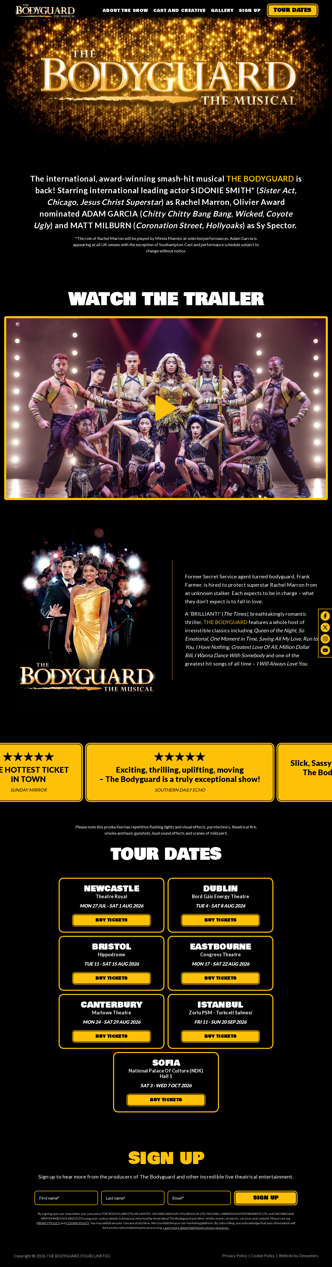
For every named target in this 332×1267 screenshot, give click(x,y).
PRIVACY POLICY (48, 1223)
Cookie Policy (263, 1255)
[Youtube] (325, 650)
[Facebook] (325, 616)
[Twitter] (325, 627)
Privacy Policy (234, 1255)
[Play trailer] (166, 408)
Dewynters (308, 1255)
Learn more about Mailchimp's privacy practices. (196, 1228)
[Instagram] (325, 638)
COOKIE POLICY (77, 1223)
